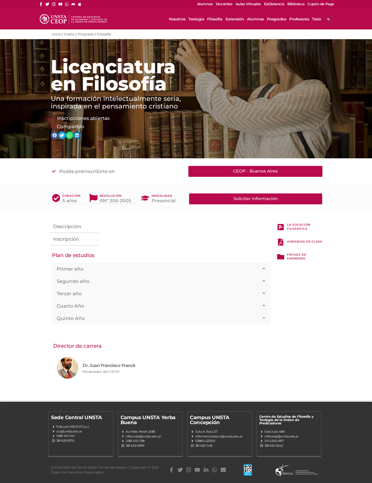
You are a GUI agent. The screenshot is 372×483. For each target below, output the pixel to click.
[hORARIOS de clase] (280, 242)
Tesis (316, 19)
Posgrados (276, 19)
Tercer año (69, 293)
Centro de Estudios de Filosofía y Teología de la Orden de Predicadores (286, 419)
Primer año (70, 269)
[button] (161, 269)
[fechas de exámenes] (280, 258)
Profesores (299, 19)
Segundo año (73, 281)
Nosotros (177, 19)
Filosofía (215, 19)
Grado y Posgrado (79, 34)
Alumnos (255, 19)
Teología (196, 19)
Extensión (235, 19)
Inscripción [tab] (66, 239)
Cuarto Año (70, 306)
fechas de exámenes (296, 257)
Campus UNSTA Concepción (209, 419)
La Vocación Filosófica (299, 226)
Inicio (56, 34)
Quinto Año (71, 318)
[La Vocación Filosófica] (280, 226)
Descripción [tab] (67, 226)
